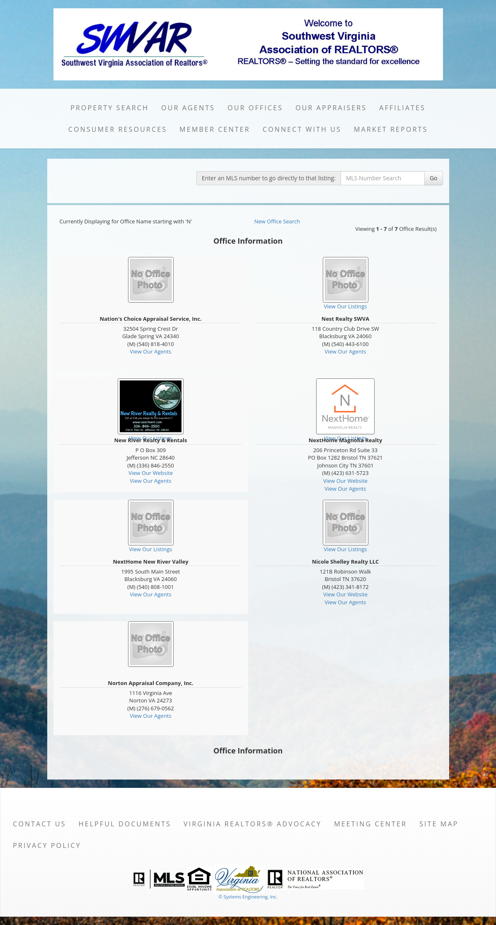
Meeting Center (370, 823)
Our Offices (255, 107)
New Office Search (277, 221)
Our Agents (188, 107)
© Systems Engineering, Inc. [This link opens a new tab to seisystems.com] (247, 897)
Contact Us (39, 823)
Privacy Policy (47, 845)
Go (434, 178)
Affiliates (402, 107)
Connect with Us (302, 129)
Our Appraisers (331, 107)
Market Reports (391, 129)
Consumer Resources (117, 129)
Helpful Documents (125, 823)
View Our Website (150, 473)
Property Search (109, 107)
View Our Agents (151, 351)
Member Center (214, 129)
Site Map (438, 823)
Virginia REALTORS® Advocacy (253, 823)
